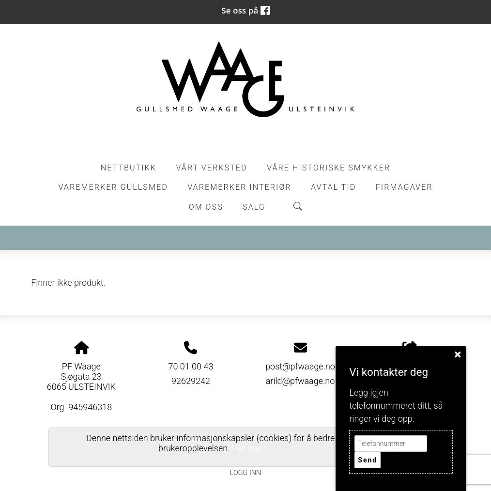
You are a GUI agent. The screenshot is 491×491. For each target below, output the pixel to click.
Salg (254, 207)
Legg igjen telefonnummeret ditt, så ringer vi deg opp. (396, 405)
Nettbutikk (128, 167)
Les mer (247, 448)
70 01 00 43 (190, 366)
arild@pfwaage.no (300, 381)
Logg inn (245, 473)
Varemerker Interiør (239, 187)
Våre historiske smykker (328, 167)
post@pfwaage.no (300, 366)
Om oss (206, 207)
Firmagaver (404, 187)
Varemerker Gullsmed (113, 187)
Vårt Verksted (211, 167)
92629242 (190, 381)
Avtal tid (333, 187)
